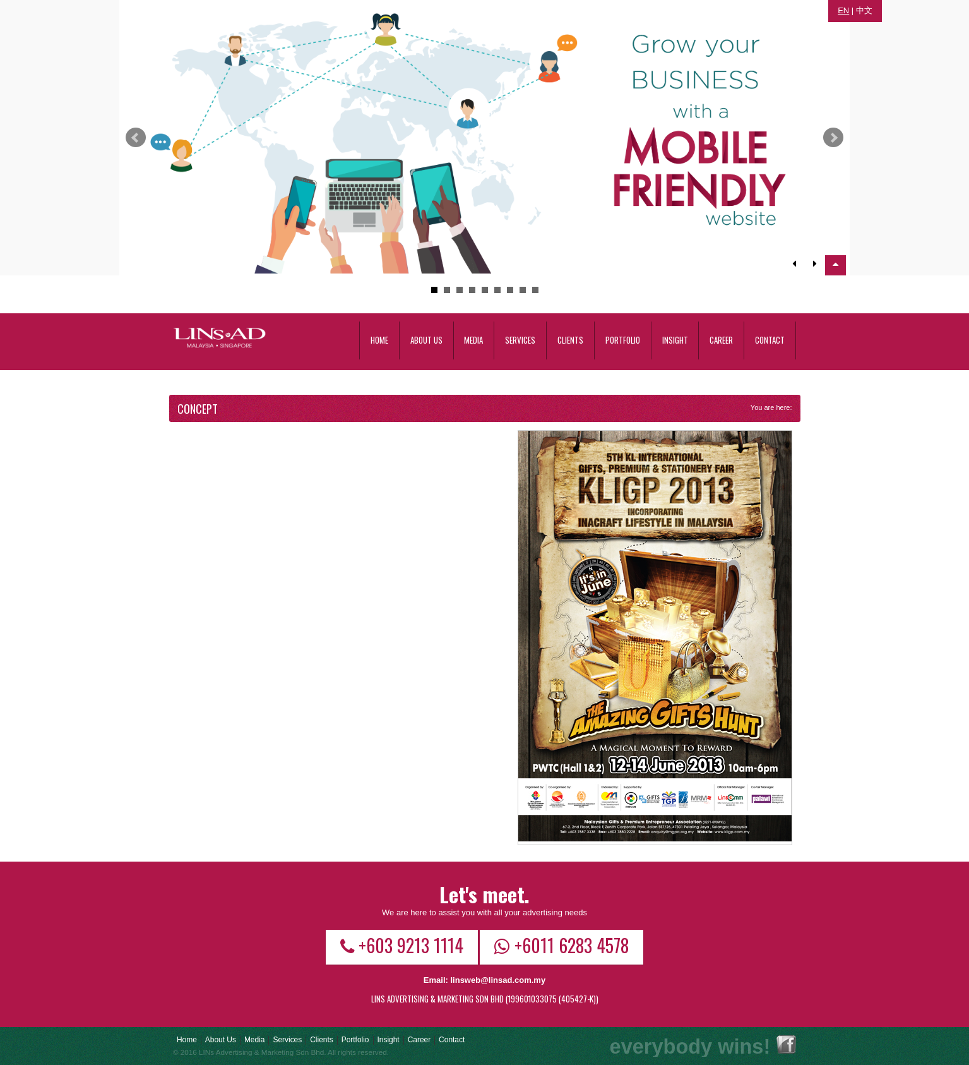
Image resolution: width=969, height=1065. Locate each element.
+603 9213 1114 (401, 945)
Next (833, 138)
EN (843, 10)
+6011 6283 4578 (561, 945)
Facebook (786, 1044)
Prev (136, 138)
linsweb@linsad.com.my (497, 980)
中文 (864, 10)
